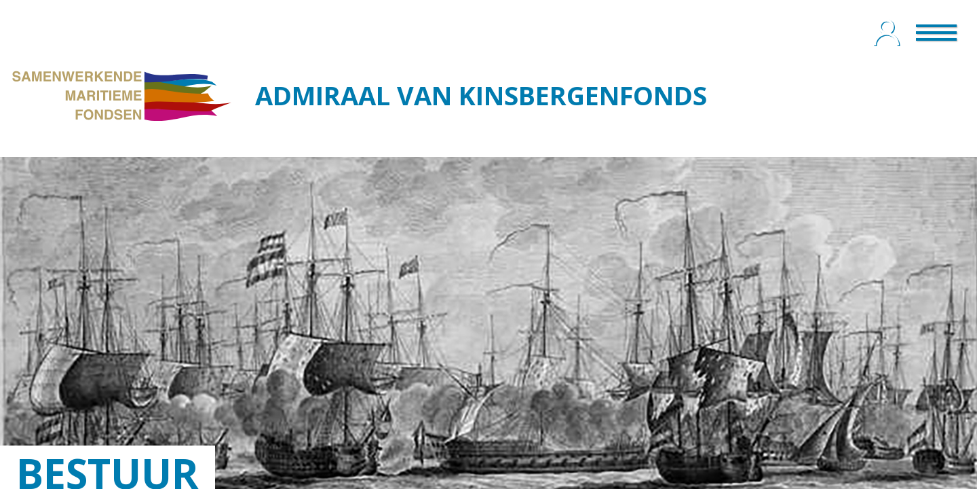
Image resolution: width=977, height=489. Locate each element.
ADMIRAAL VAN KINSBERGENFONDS (481, 95)
